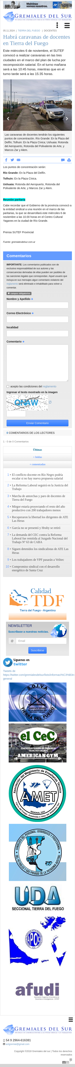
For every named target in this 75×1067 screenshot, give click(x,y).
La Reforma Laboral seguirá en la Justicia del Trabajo (40, 487)
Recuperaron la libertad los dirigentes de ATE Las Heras (40, 518)
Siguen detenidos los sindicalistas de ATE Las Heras (40, 550)
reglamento (12, 283)
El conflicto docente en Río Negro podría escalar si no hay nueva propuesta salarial (37, 476)
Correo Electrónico (20, 313)
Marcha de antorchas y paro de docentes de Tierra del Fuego (38, 497)
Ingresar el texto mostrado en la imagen (32, 392)
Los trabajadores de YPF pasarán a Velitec (38, 559)
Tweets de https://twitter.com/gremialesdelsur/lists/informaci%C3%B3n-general (39, 674)
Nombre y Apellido (20, 299)
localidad (12, 327)
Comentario (15, 341)
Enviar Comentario (37, 423)
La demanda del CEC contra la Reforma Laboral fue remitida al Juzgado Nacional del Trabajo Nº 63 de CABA (40, 538)
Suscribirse (37, 650)
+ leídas (37, 457)
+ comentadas (37, 464)
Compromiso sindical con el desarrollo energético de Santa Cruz (36, 568)
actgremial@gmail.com (17, 1044)
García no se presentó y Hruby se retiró (36, 527)
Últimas (37, 449)
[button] (8, 116)
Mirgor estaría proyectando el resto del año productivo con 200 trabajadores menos (38, 508)
